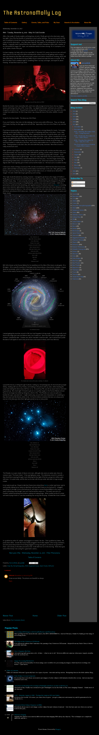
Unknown (12, 575)
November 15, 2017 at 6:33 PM (23, 575)
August (76, 154)
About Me (87, 22)
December (77, 127)
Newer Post (8, 615)
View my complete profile (79, 96)
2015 (74, 174)
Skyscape (75, 254)
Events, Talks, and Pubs (40, 22)
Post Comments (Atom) (18, 620)
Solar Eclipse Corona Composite (24, 676)
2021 (74, 114)
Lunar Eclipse (76, 221)
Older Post (61, 615)
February (77, 168)
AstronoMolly (85, 63)
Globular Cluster (77, 215)
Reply (10, 581)
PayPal (86, 51)
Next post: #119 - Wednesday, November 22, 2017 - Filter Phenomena (34, 553)
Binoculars (75, 196)
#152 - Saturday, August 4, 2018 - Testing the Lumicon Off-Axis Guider (37, 695)
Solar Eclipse (76, 258)
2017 (74, 124)
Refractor (51, 566)
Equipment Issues (34, 566)
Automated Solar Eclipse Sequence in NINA (28, 705)
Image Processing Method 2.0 (24, 661)
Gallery (24, 22)
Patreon (90, 49)
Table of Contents (10, 22)
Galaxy (74, 212)
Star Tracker (76, 263)
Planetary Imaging (20, 715)
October (77, 149)
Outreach (75, 235)
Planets (74, 242)
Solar (74, 256)
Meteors (75, 224)
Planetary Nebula (77, 240)
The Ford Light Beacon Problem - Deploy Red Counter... (84, 145)
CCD (73, 198)
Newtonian (75, 231)
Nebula (74, 228)
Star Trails (75, 265)
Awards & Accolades (71, 22)
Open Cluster (44, 566)
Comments (76, 185)
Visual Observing (77, 276)
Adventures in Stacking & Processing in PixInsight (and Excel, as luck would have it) (41, 686)
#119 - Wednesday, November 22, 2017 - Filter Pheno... (84, 136)
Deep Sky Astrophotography (15, 566)
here (45, 485)
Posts (74, 182)
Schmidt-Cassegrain (78, 249)
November (77, 129)
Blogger (58, 729)
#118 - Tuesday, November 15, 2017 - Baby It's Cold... (83, 141)
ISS (73, 219)
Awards (74, 194)
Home (35, 615)
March (76, 165)
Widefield (75, 279)
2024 (74, 111)
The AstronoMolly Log (32, 12)
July (75, 157)
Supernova (75, 267)
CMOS (74, 201)
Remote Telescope (78, 247)
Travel (74, 272)
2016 (74, 171)
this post (56, 185)
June (76, 160)
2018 (74, 122)
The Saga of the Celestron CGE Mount (26, 641)
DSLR (26, 566)
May (75, 162)
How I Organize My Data (22, 651)
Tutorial (75, 274)
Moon (74, 226)
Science (74, 251)
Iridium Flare (76, 217)
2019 (74, 119)
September (78, 152)
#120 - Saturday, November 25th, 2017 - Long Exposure (84, 132)
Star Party (75, 260)
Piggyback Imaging (78, 238)
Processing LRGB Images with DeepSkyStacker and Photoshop (34, 632)
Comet (74, 203)
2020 (74, 116)
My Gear (57, 22)
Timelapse (75, 270)
